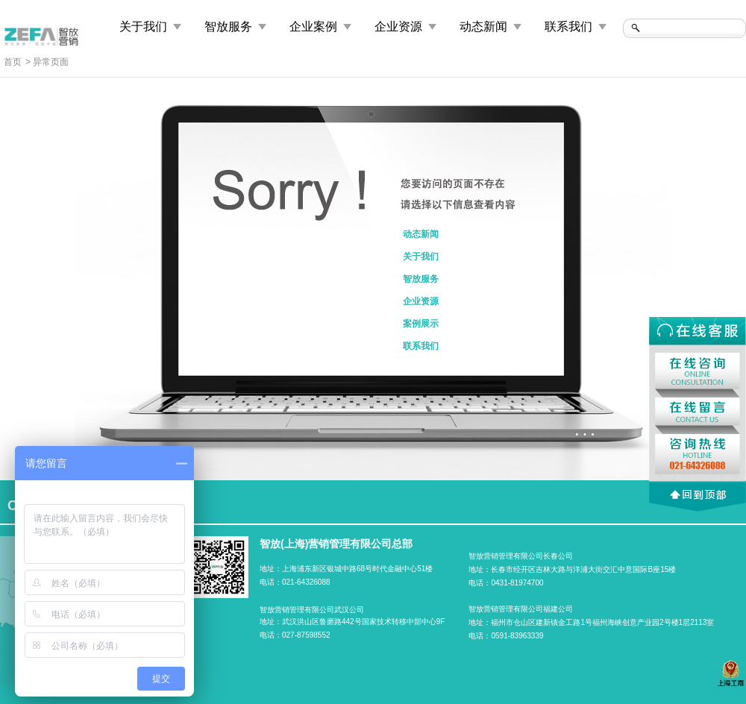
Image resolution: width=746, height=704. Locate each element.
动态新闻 (483, 26)
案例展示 (421, 323)
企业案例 (313, 26)
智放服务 (228, 26)
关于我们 (143, 26)
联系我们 (568, 26)
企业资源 (398, 26)
